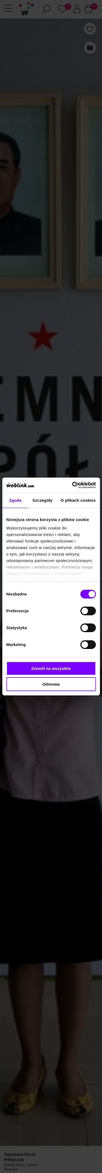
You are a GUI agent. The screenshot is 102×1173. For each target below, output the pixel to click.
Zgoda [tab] (15, 500)
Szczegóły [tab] (42, 500)
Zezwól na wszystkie (51, 668)
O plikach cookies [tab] (78, 500)
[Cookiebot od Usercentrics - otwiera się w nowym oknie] (73, 485)
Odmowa (51, 684)
